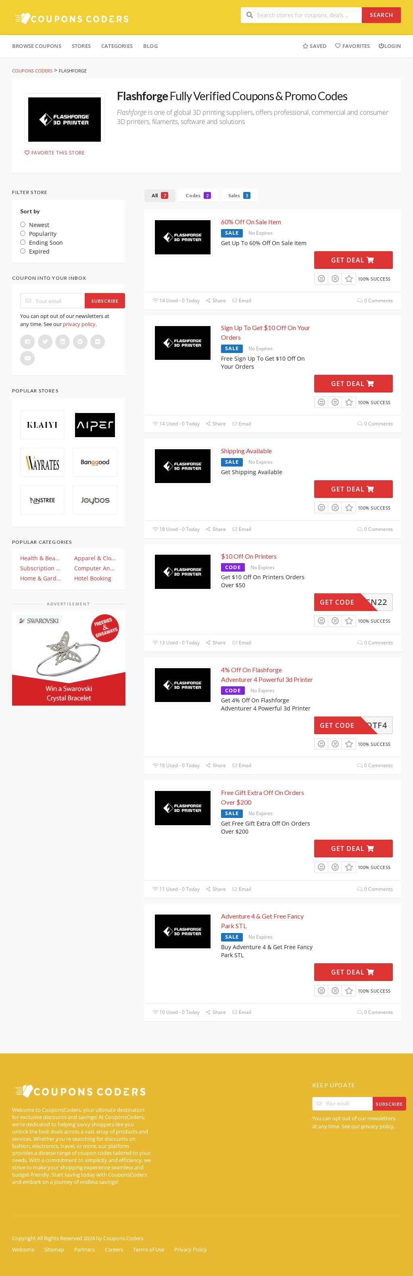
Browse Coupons (36, 46)
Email (241, 300)
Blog (150, 46)
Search (381, 15)
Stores (81, 46)
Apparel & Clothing (95, 558)
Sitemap (54, 1249)
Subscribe (105, 301)
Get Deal (352, 260)
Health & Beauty (41, 558)
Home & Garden (41, 578)
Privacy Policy (190, 1249)
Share (216, 300)
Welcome (23, 1249)
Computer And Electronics (95, 568)
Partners (84, 1249)
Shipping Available (246, 450)
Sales (239, 195)
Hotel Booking (92, 578)
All (160, 195)
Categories (117, 46)
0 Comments (375, 300)
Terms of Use (148, 1249)
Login (389, 46)
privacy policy (79, 324)
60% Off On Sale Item (251, 221)
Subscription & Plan (41, 568)
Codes (198, 195)
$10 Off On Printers (249, 556)
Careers (114, 1249)
